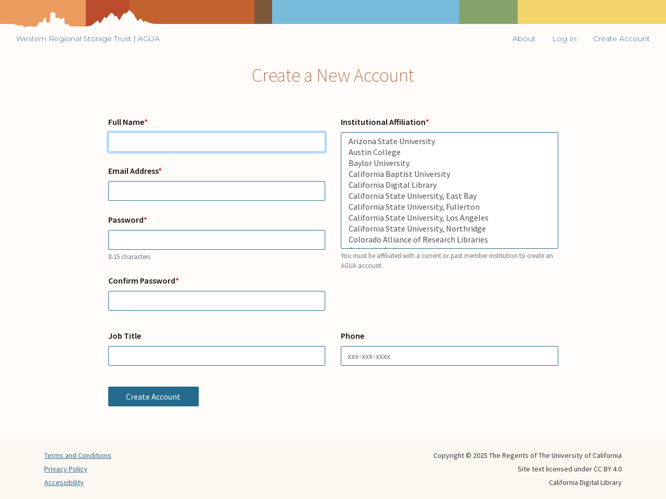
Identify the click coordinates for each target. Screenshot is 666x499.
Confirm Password (141, 280)
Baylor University (450, 163)
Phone (352, 335)
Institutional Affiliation (383, 122)
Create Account (621, 38)
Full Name (126, 122)
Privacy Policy (65, 469)
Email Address (133, 170)
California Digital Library (450, 185)
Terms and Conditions (77, 455)
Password (126, 219)
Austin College (450, 152)
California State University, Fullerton (450, 206)
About (524, 38)
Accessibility (64, 482)
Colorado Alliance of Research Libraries (450, 239)
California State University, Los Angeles (450, 217)
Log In (564, 38)
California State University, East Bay (450, 195)
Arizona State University (450, 141)
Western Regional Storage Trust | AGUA (88, 38)
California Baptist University (450, 174)
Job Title (124, 335)
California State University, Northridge (450, 228)
